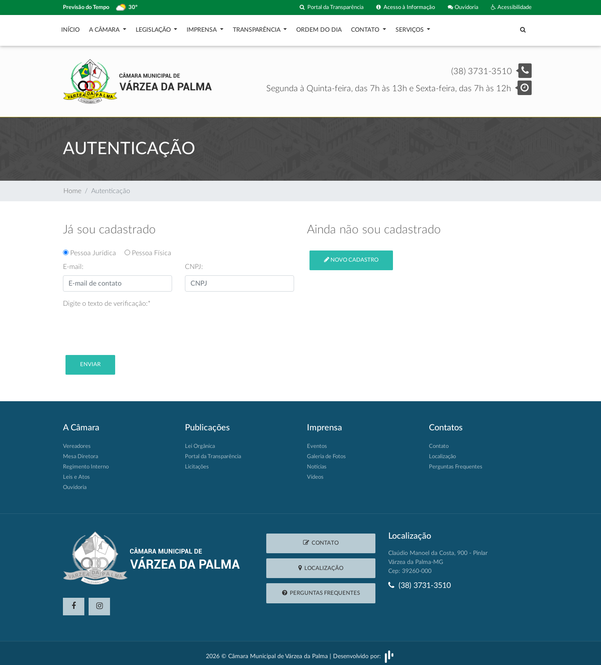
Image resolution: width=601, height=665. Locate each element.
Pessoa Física (148, 248)
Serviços (410, 28)
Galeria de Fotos (326, 452)
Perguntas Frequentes (455, 462)
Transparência (257, 28)
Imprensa (202, 28)
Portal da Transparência (331, 7)
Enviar (90, 360)
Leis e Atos (76, 473)
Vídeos (315, 473)
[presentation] (128, 324)
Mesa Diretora (80, 452)
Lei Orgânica (200, 442)
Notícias (317, 462)
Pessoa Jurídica (93, 248)
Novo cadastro (351, 255)
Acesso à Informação (405, 7)
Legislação (154, 28)
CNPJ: (194, 262)
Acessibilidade (511, 7)
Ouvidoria (463, 7)
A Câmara (105, 28)
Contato (366, 28)
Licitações (197, 462)
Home (72, 186)
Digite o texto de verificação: (107, 299)
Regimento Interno (86, 462)
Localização (442, 452)
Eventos (317, 442)
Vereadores (77, 442)
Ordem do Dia (319, 28)
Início (70, 28)
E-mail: (73, 262)
